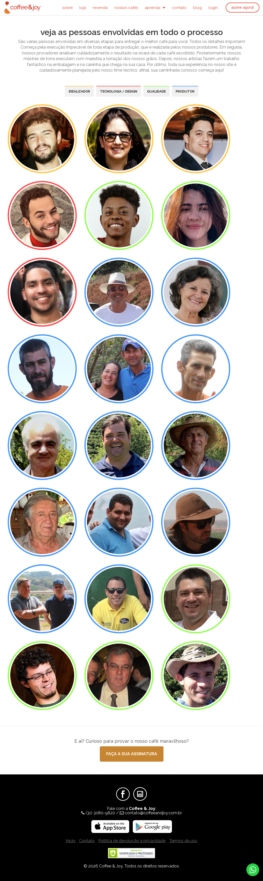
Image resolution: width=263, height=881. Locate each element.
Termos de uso (183, 840)
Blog (197, 7)
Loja (82, 7)
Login (213, 7)
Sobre (67, 7)
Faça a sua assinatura (131, 753)
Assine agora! (242, 7)
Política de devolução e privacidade (132, 840)
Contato (179, 7)
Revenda (100, 7)
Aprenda (155, 7)
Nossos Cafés (126, 7)
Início (70, 840)
